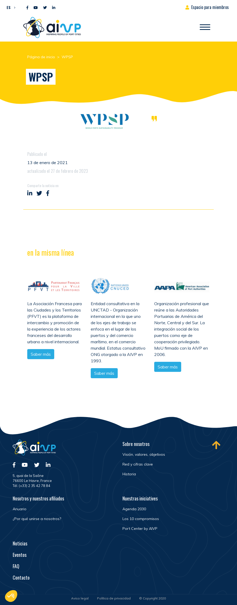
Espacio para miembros (210, 7)
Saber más (41, 354)
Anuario (19, 509)
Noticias (20, 543)
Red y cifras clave (137, 464)
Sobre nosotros (135, 443)
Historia (129, 474)
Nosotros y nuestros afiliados (38, 498)
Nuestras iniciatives (140, 498)
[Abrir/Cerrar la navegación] (205, 27)
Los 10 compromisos (140, 518)
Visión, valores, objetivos (143, 454)
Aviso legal (80, 598)
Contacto (21, 577)
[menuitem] (9, 7)
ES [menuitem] (9, 7)
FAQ (16, 566)
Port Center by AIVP (139, 528)
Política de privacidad (114, 598)
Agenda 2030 (134, 509)
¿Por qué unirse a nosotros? (37, 518)
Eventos (19, 554)
